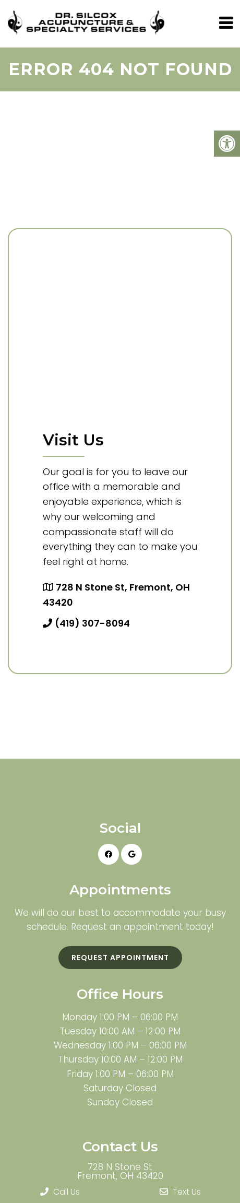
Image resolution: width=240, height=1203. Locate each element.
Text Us (180, 1192)
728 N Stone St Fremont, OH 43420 (120, 1172)
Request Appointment (120, 957)
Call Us (60, 1192)
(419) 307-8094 (92, 623)
